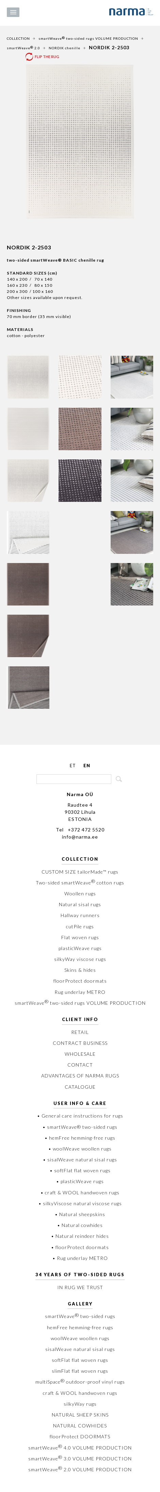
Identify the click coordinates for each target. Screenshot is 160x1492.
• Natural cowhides (80, 1225)
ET (73, 765)
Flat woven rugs (80, 937)
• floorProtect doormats (80, 1247)
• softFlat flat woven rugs (80, 1170)
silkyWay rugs (80, 1404)
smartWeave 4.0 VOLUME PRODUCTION (80, 1448)
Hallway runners (80, 915)
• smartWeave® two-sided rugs (80, 1127)
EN (86, 765)
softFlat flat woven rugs (80, 1360)
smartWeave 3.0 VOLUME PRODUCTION (80, 1458)
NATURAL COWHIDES (80, 1425)
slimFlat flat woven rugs (80, 1371)
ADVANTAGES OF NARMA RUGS (80, 1075)
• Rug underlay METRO (80, 1258)
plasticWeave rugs (80, 948)
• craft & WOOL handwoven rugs (80, 1192)
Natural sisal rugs (80, 904)
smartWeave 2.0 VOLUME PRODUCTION (80, 1469)
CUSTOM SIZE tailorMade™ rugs (80, 872)
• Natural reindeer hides (80, 1236)
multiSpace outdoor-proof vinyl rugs (80, 1382)
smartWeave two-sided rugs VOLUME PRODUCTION (88, 38)
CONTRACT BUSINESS (80, 1043)
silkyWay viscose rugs (80, 959)
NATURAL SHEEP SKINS (80, 1415)
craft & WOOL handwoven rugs (80, 1393)
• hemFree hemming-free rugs (80, 1138)
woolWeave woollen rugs (80, 1338)
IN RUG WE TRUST (80, 1287)
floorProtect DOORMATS (80, 1436)
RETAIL (80, 1032)
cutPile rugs (80, 926)
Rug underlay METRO (80, 992)
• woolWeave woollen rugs (80, 1149)
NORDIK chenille (64, 48)
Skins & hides (80, 970)
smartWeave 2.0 (23, 48)
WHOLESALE (80, 1054)
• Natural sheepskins (80, 1214)
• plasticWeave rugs (80, 1181)
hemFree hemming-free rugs (80, 1327)
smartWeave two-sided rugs (80, 1316)
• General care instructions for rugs (80, 1116)
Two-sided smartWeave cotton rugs (80, 882)
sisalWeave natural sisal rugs (80, 1349)
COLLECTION (18, 38)
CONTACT (80, 1065)
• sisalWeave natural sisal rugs (80, 1159)
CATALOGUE (80, 1087)
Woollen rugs (80, 893)
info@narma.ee (80, 837)
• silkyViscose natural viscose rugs (80, 1203)
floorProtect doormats (80, 981)
